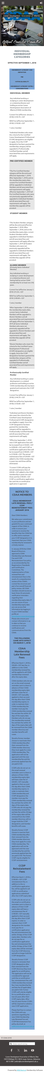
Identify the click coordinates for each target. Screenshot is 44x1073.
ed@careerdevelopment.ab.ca (23, 1026)
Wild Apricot (21, 1070)
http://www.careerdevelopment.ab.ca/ (26, 616)
